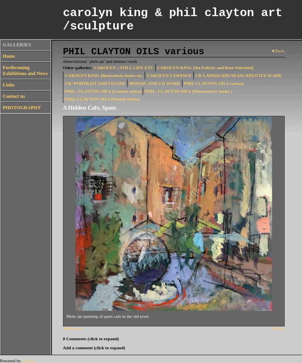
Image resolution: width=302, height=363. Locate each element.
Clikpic (28, 360)
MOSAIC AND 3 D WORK (154, 83)
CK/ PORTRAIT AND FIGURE (95, 83)
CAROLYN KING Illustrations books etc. (104, 75)
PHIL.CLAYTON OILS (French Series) (102, 99)
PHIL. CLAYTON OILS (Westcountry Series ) (188, 91)
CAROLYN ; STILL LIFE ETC (124, 67)
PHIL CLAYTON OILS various (214, 83)
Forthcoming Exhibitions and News (25, 70)
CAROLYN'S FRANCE (169, 75)
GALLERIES (17, 45)
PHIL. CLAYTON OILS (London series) (103, 91)
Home (9, 56)
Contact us (14, 96)
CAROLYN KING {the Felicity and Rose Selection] (205, 67)
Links (9, 85)
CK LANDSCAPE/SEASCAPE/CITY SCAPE (238, 75)
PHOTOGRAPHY (22, 107)
